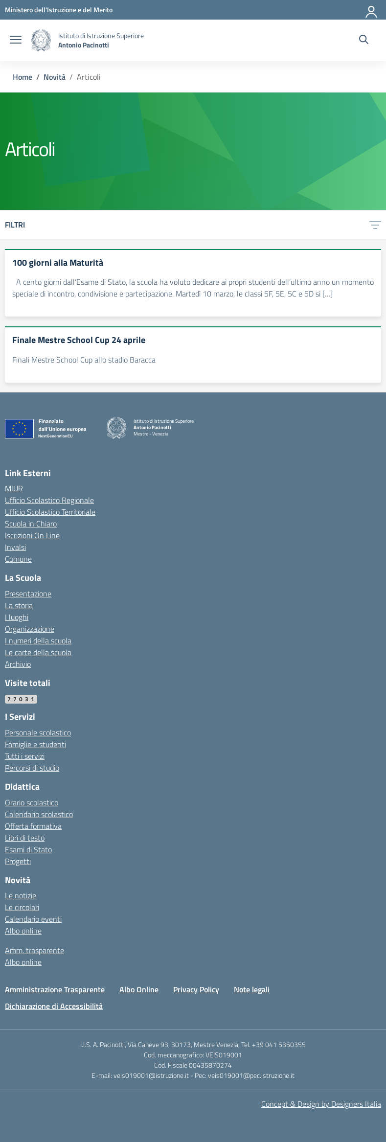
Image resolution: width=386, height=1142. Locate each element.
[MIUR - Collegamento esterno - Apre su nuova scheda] (59, 9)
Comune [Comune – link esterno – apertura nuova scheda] (18, 559)
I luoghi (16, 617)
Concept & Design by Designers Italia (321, 1104)
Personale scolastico (38, 732)
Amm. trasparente (34, 950)
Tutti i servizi (25, 756)
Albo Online (139, 989)
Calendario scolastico (39, 814)
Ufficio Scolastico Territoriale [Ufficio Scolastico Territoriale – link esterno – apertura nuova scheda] (50, 512)
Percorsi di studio (32, 768)
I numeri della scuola (38, 640)
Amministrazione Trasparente (55, 989)
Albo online (23, 930)
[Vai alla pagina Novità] (55, 77)
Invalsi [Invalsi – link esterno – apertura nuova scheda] (15, 547)
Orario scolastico (31, 802)
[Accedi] (372, 9)
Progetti (18, 861)
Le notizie (20, 895)
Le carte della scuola (38, 652)
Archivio (18, 664)
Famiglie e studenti (35, 744)
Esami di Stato (28, 849)
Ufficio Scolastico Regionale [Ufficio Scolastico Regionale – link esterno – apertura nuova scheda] (49, 500)
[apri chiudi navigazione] (16, 40)
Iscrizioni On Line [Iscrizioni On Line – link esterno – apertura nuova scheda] (32, 535)
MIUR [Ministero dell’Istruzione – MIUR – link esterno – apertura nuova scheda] (14, 488)
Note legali (252, 989)
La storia (19, 605)
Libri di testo (25, 838)
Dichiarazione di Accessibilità (54, 1006)
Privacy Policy (196, 989)
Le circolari (22, 907)
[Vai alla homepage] (41, 40)
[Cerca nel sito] (363, 40)
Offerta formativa (33, 826)
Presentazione (28, 593)
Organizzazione (29, 629)
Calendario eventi (33, 919)
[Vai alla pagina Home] (22, 77)
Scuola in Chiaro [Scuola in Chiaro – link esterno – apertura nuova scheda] (31, 523)
